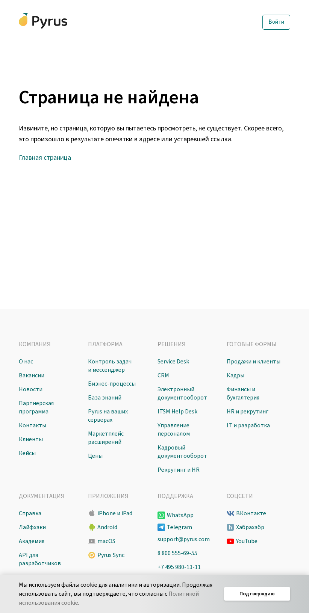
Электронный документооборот (182, 393)
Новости (30, 389)
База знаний (104, 398)
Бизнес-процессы (112, 384)
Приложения (108, 496)
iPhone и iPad (114, 513)
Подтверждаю (257, 594)
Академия (31, 541)
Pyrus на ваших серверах (108, 415)
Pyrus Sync (110, 555)
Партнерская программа (36, 407)
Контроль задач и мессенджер (110, 365)
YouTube (247, 541)
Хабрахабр (250, 527)
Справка (30, 513)
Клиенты (31, 439)
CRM (163, 375)
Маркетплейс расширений (106, 438)
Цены (95, 456)
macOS (106, 541)
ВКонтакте (251, 513)
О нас (26, 361)
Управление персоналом (174, 429)
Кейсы (27, 453)
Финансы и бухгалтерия (243, 393)
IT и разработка (248, 425)
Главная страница (45, 157)
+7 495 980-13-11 (179, 567)
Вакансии (31, 375)
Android (107, 527)
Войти (276, 22)
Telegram (179, 527)
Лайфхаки (32, 527)
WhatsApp (180, 515)
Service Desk (173, 361)
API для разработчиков (40, 559)
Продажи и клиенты (253, 361)
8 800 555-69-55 (177, 553)
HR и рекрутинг (247, 411)
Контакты (32, 425)
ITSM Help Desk (177, 411)
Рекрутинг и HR (179, 470)
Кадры (235, 375)
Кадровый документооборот (182, 451)
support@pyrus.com (184, 539)
